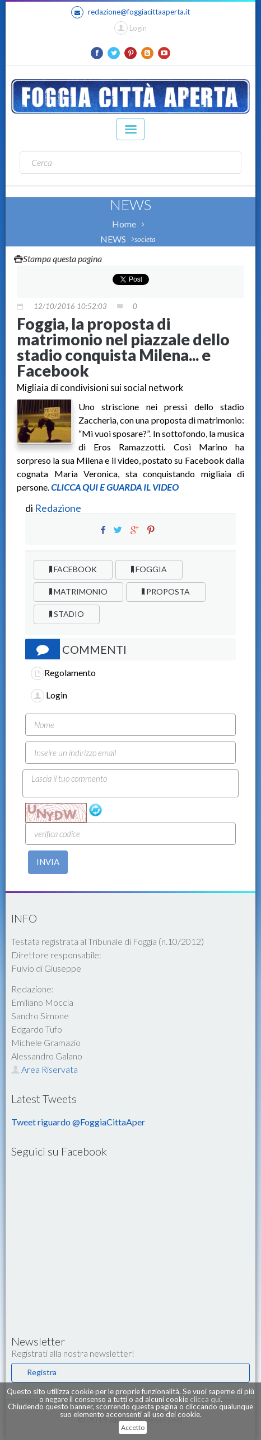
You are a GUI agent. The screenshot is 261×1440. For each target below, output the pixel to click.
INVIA (47, 862)
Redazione (59, 508)
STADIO (66, 614)
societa (145, 239)
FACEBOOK (73, 569)
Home (124, 223)
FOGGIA (149, 569)
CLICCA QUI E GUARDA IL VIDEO (114, 487)
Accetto (133, 1427)
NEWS (113, 239)
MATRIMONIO (78, 591)
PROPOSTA (166, 591)
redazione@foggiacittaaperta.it (130, 12)
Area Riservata (44, 1069)
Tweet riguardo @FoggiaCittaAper (78, 1121)
